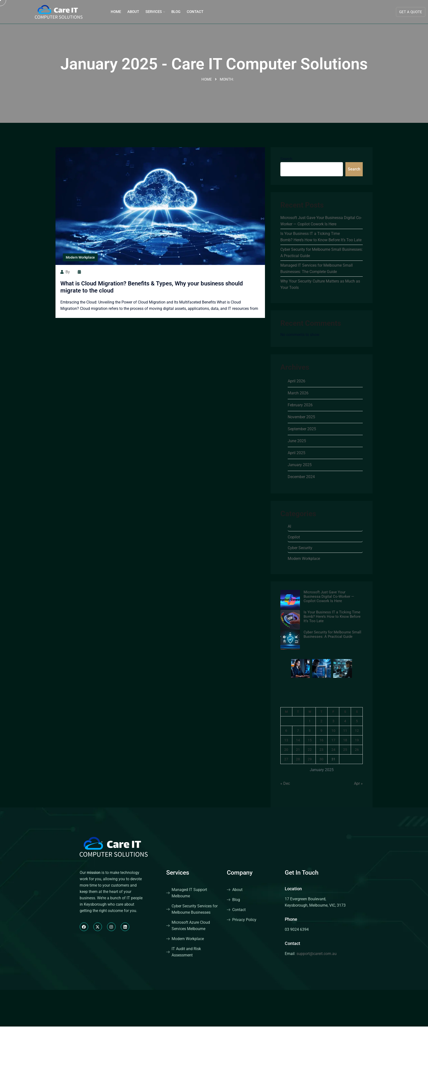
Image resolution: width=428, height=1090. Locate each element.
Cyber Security (300, 547)
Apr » (358, 783)
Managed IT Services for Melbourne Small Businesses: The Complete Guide (316, 268)
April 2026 (296, 381)
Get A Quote (410, 12)
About (133, 12)
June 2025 (297, 441)
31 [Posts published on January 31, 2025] (333, 759)
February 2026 (300, 405)
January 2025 (300, 464)
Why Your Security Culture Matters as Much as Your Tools (320, 284)
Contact (195, 12)
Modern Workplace (80, 257)
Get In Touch (301, 873)
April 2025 (296, 453)
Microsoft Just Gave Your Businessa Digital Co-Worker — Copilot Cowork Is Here (321, 220)
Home (116, 12)
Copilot (294, 537)
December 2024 (301, 476)
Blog (175, 12)
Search (286, 159)
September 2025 (302, 429)
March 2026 (298, 393)
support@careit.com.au (316, 953)
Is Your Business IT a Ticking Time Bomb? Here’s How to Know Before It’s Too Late (321, 236)
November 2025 (301, 417)
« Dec (285, 783)
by (65, 272)
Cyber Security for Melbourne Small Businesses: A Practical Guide (321, 252)
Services (153, 12)
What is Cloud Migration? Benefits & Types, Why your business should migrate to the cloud (151, 287)
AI (289, 526)
